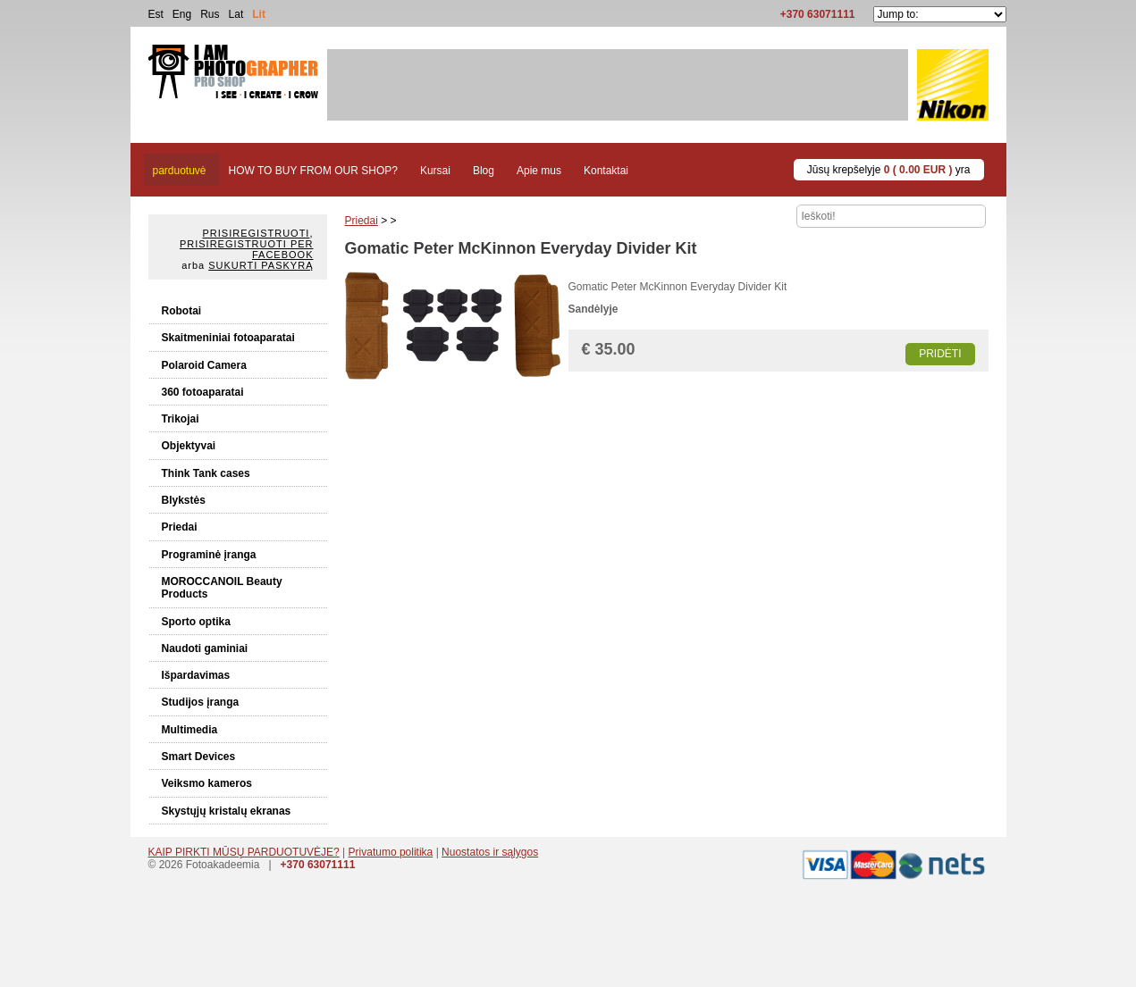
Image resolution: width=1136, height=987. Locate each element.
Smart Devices (199, 756)
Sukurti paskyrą (260, 265)
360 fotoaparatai (203, 392)
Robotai (182, 311)
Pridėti (940, 353)
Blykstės (184, 500)
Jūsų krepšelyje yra (889, 169)
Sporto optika (196, 621)
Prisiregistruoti (256, 233)
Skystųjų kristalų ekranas (226, 811)
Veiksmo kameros (207, 783)
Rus (209, 14)
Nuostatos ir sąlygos (490, 852)
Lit (258, 14)
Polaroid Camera (204, 365)
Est (156, 14)
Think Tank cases (206, 473)
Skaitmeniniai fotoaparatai (228, 337)
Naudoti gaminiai (205, 648)
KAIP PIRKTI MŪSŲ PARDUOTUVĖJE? (244, 852)
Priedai (180, 527)
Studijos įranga (201, 702)
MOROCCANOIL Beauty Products (222, 587)
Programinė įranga (209, 554)
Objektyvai (189, 445)
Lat (236, 14)
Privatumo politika (391, 852)
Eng (182, 14)
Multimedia (190, 730)
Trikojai (180, 419)
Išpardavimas (196, 675)
